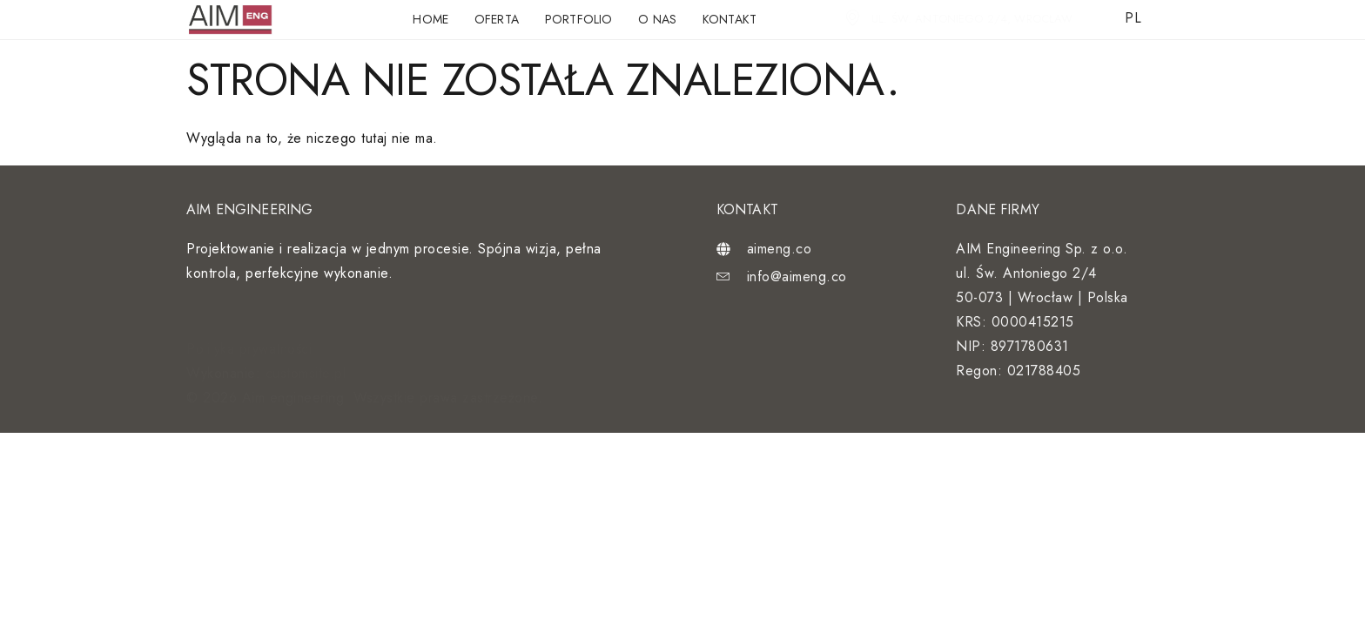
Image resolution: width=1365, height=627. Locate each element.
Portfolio (578, 19)
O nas (657, 19)
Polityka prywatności (249, 349)
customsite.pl (306, 373)
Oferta (496, 19)
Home (430, 19)
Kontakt (729, 19)
